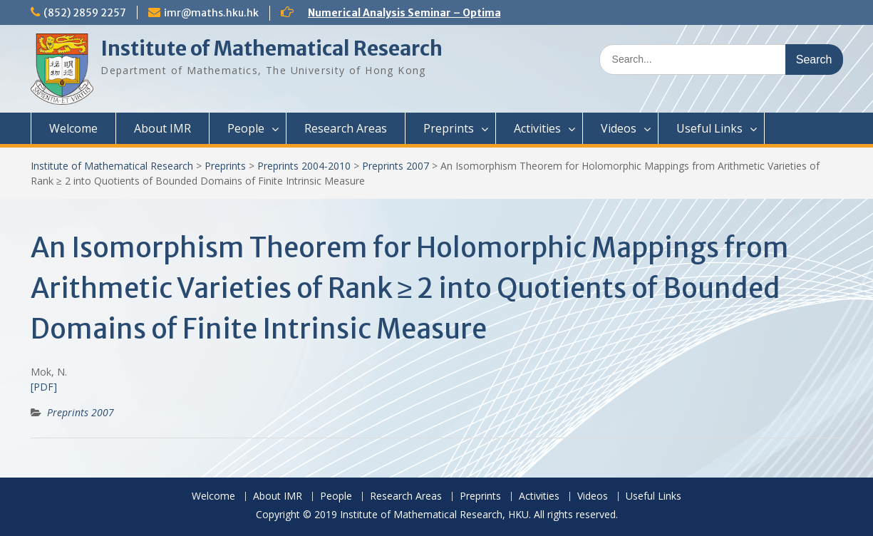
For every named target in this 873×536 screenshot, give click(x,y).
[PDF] (44, 386)
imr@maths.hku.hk (211, 12)
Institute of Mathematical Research (271, 48)
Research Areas (345, 128)
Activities (537, 128)
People (245, 128)
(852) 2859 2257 (84, 12)
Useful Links (709, 128)
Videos (618, 128)
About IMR (162, 128)
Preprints (448, 128)
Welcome (73, 128)
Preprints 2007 (395, 165)
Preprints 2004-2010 (304, 165)
